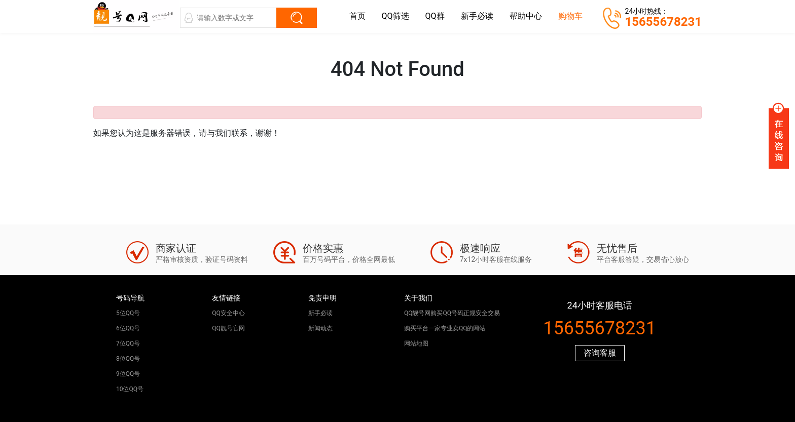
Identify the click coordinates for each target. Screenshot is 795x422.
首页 (357, 16)
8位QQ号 (128, 358)
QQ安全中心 (228, 313)
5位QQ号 (128, 313)
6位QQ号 (128, 328)
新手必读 (477, 16)
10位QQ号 (129, 389)
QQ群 (435, 16)
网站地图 (416, 343)
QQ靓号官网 (228, 328)
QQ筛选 (395, 16)
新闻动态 (320, 328)
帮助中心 (526, 16)
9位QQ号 (128, 373)
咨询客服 (600, 353)
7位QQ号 (128, 343)
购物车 (570, 16)
